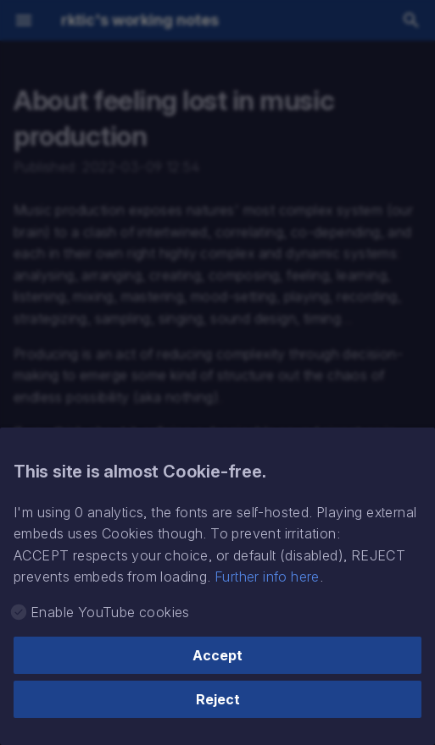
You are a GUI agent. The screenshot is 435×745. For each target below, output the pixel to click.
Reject (218, 699)
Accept (217, 655)
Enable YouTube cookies (110, 612)
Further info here (267, 576)
